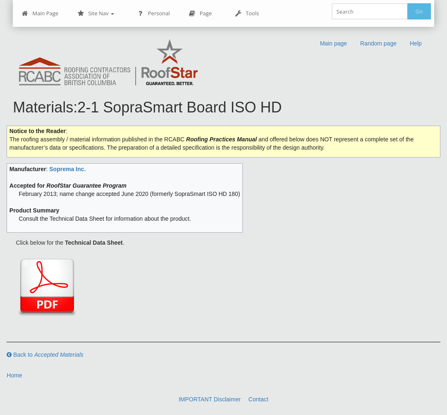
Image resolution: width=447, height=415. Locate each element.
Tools (247, 13)
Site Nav (95, 13)
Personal (153, 13)
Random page (378, 43)
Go (419, 11)
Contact (258, 399)
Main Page (40, 13)
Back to (45, 354)
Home (14, 375)
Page (200, 13)
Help (416, 43)
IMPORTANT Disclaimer (210, 399)
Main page (333, 43)
